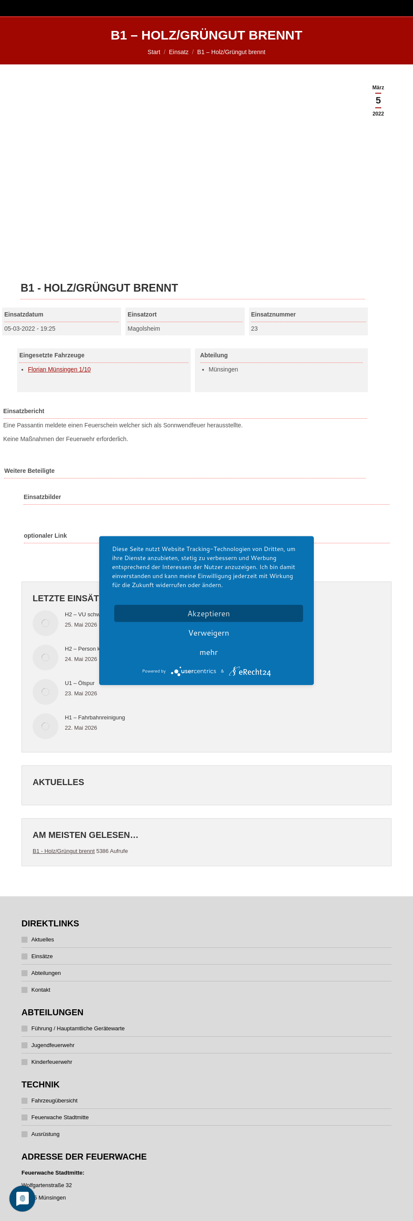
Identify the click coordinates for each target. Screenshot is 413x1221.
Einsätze (42, 956)
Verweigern (208, 632)
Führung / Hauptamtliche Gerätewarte (78, 1028)
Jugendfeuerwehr (52, 1045)
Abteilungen (46, 973)
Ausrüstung (45, 1134)
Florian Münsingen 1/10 (59, 369)
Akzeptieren (208, 613)
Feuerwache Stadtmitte (60, 1117)
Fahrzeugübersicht (54, 1100)
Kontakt (40, 990)
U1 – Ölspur (79, 683)
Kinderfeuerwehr (51, 1062)
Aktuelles (42, 939)
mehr (209, 652)
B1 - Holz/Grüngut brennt (64, 851)
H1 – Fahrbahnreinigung (95, 717)
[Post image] (45, 623)
